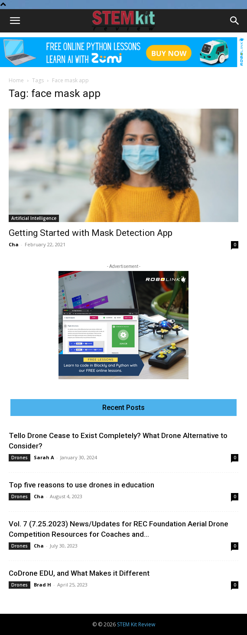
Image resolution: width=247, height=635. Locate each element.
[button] (15, 20)
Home (16, 80)
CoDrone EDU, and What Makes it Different (79, 573)
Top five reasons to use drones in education (81, 484)
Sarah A (44, 457)
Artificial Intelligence (33, 218)
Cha (14, 244)
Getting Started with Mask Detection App (90, 233)
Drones (19, 457)
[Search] (235, 20)
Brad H (42, 584)
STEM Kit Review (136, 624)
